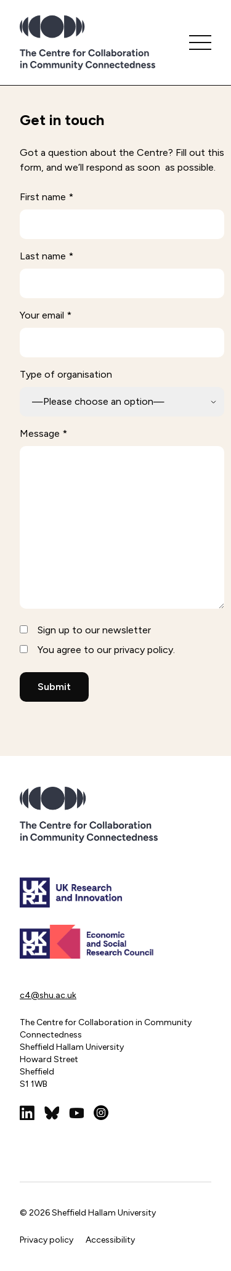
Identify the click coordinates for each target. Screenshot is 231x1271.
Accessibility (110, 1240)
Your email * (45, 315)
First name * (46, 197)
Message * (43, 433)
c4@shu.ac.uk (48, 995)
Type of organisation (66, 374)
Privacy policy (46, 1240)
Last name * (46, 256)
